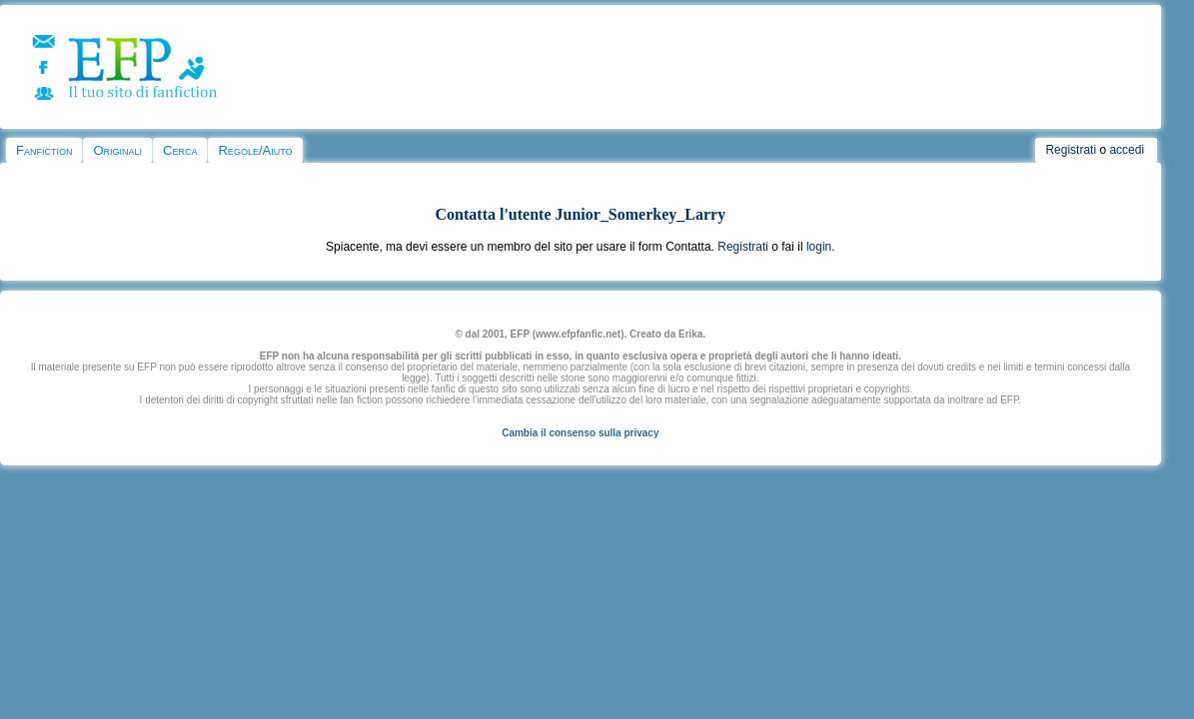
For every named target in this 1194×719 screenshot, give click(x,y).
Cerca (180, 150)
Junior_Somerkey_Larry (641, 214)
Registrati (1070, 150)
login (818, 247)
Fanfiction (44, 150)
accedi (1126, 150)
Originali (117, 150)
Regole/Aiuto (255, 150)
